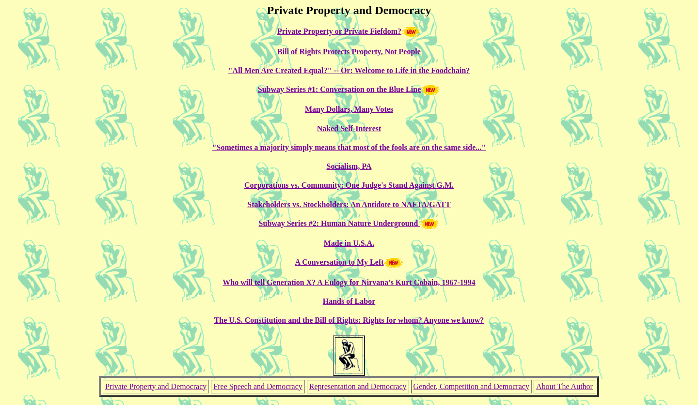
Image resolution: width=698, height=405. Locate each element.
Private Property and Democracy (155, 386)
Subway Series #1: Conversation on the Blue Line (339, 89)
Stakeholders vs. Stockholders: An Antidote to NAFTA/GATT (348, 204)
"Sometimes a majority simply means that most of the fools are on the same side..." (349, 147)
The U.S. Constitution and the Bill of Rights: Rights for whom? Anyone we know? (349, 320)
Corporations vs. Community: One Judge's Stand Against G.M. (349, 185)
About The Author (564, 386)
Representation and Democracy (358, 386)
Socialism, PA (348, 166)
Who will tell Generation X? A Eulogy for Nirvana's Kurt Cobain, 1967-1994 (349, 282)
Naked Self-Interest (349, 128)
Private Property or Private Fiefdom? (339, 31)
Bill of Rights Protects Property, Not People (349, 51)
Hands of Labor (349, 301)
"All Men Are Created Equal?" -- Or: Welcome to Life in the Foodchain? (349, 70)
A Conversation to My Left (339, 262)
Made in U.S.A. (349, 243)
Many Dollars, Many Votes (349, 109)
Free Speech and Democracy (257, 386)
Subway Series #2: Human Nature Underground (339, 223)
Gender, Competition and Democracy (471, 386)
